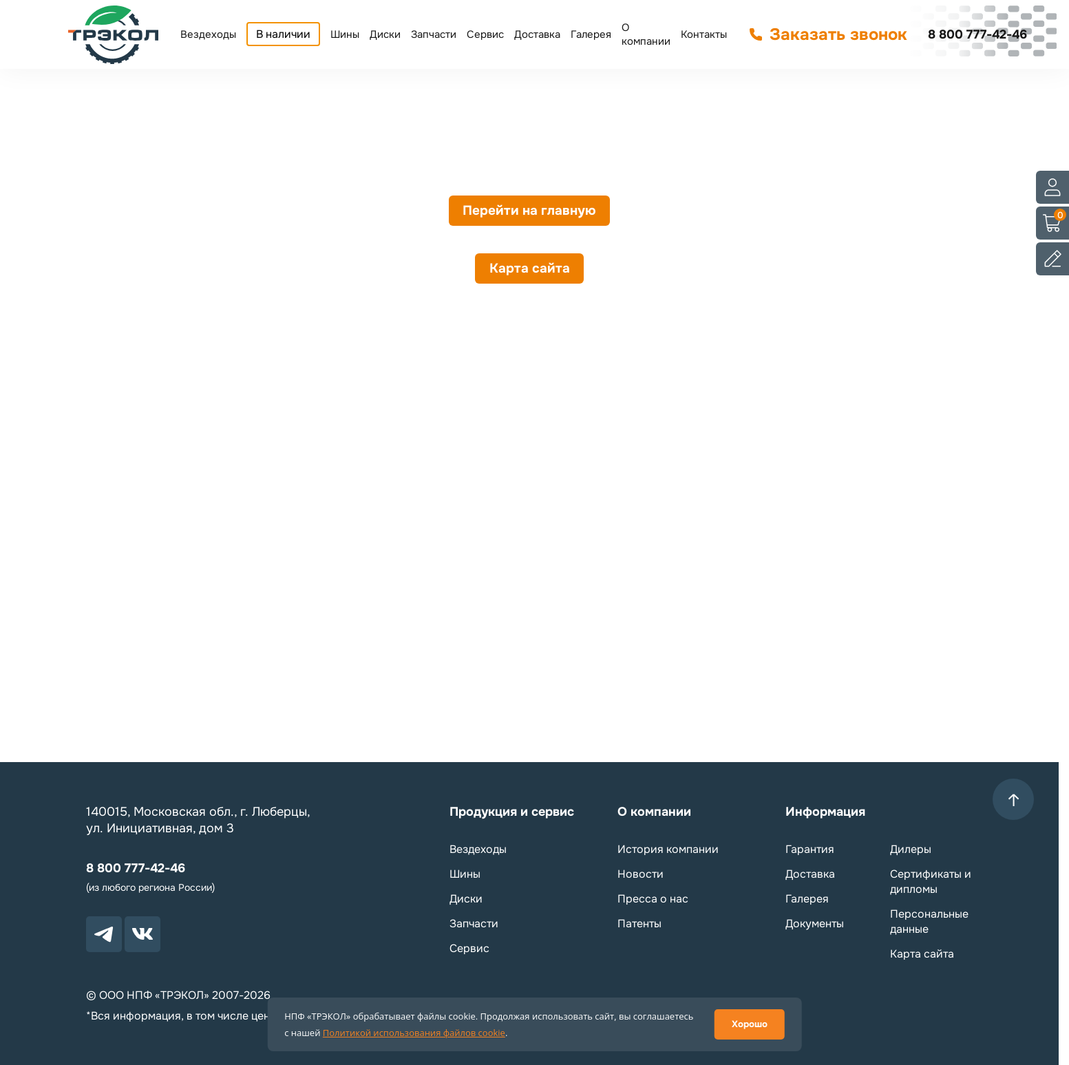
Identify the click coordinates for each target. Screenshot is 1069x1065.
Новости (640, 874)
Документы (814, 923)
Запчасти (433, 34)
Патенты (639, 923)
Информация (825, 811)
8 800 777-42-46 (977, 34)
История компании (668, 849)
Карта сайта (529, 276)
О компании (646, 34)
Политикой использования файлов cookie (414, 1032)
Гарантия (809, 849)
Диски (385, 34)
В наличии (283, 34)
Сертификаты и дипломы (930, 881)
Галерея (591, 34)
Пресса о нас (652, 899)
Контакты (704, 34)
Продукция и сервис (511, 811)
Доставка (537, 34)
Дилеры (910, 849)
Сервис (485, 34)
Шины (344, 34)
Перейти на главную (529, 213)
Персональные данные (929, 921)
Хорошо (750, 1024)
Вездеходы (208, 34)
